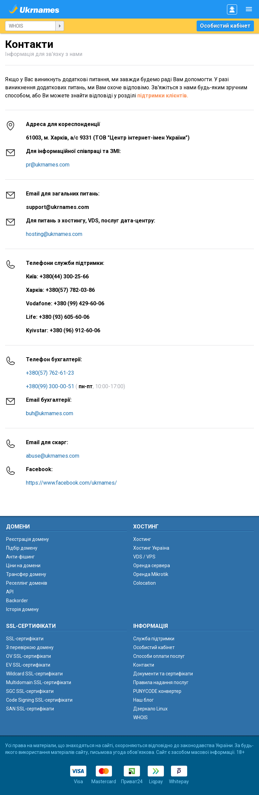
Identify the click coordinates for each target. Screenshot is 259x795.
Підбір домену (21, 548)
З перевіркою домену (30, 647)
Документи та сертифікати (163, 673)
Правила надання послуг (161, 682)
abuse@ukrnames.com (52, 456)
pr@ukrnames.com (47, 164)
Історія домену (22, 609)
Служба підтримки (153, 638)
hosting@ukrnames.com (54, 234)
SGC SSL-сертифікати (30, 691)
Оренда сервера (151, 565)
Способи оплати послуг (159, 656)
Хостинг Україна (151, 548)
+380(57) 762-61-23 (50, 373)
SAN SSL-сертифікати (30, 708)
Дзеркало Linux (150, 708)
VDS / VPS (144, 556)
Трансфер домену (26, 574)
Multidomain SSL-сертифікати (38, 682)
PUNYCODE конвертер (157, 691)
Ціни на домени (23, 565)
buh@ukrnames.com (49, 413)
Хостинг (142, 539)
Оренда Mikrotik (150, 574)
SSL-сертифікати (25, 638)
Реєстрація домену (27, 539)
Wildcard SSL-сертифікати (34, 673)
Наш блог (143, 700)
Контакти (143, 665)
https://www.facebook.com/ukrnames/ (71, 483)
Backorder (17, 600)
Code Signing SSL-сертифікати (39, 700)
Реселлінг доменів (26, 583)
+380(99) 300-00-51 (50, 386)
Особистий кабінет (225, 26)
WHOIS (140, 717)
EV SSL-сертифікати (28, 665)
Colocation (144, 583)
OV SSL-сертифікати (28, 656)
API (9, 591)
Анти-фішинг (20, 556)
